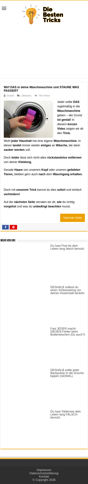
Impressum (44, 470)
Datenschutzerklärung (44, 473)
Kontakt (44, 476)
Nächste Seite (72, 217)
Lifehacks (26, 95)
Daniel (10, 95)
